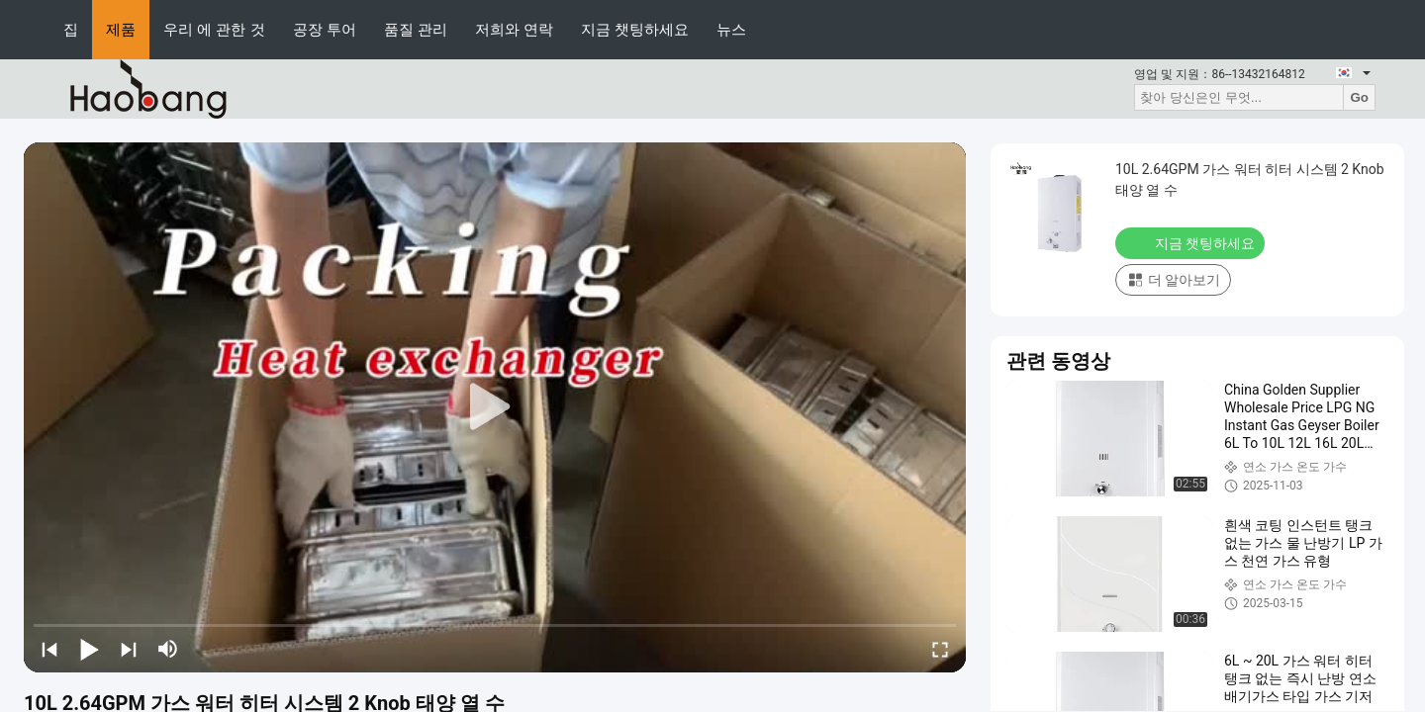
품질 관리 (415, 29)
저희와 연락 (514, 29)
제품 (121, 29)
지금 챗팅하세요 (635, 29)
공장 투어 (324, 29)
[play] (495, 407)
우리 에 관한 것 (214, 29)
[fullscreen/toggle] (940, 649)
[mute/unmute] (168, 649)
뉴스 (731, 29)
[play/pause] (89, 649)
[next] (128, 649)
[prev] (49, 649)
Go (1359, 97)
